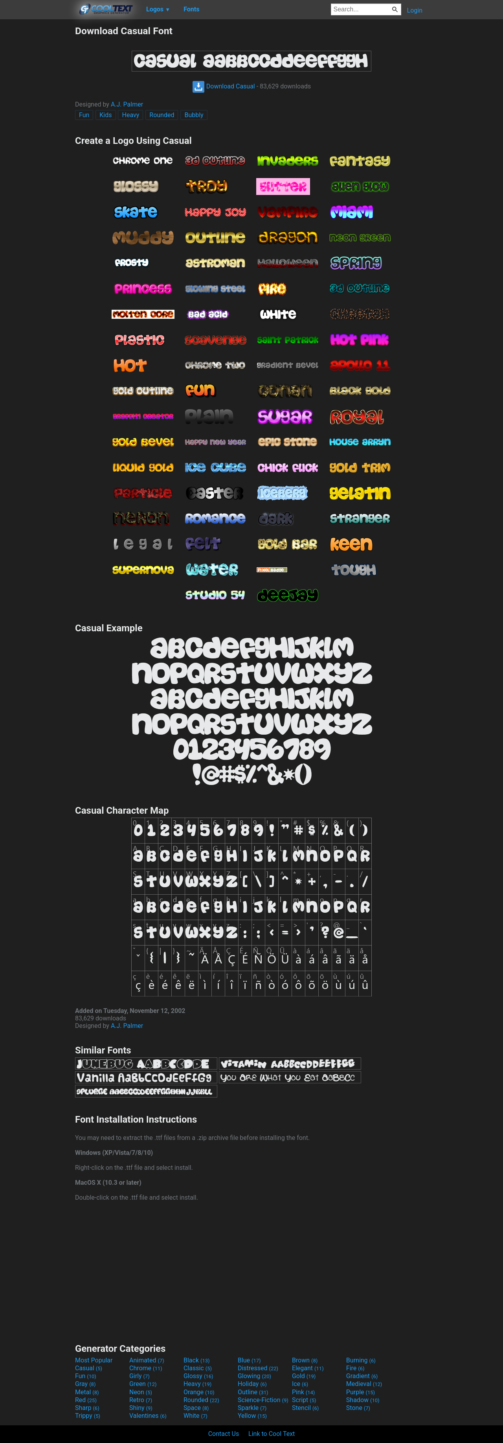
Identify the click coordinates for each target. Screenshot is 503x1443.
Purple (360, 1392)
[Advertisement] (37, 143)
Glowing (254, 1376)
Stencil (305, 1408)
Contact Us (223, 1433)
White (195, 1415)
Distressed (258, 1368)
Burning (361, 1360)
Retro (140, 1400)
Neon (140, 1392)
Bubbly (193, 115)
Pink (303, 1392)
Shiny (140, 1408)
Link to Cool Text (271, 1433)
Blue (249, 1360)
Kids (105, 115)
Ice (300, 1384)
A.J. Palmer (127, 104)
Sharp (87, 1408)
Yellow (252, 1415)
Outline (253, 1392)
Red (86, 1400)
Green (143, 1384)
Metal (87, 1392)
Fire (355, 1368)
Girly (139, 1376)
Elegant (308, 1368)
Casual (88, 1368)
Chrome (145, 1368)
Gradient (362, 1376)
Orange (199, 1392)
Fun (84, 115)
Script (304, 1400)
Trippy (87, 1415)
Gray (85, 1384)
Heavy (130, 115)
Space (196, 1408)
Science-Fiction (263, 1400)
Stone (358, 1408)
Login (414, 10)
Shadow (363, 1400)
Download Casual (223, 86)
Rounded (161, 115)
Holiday (252, 1384)
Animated (146, 1360)
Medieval (364, 1384)
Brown (305, 1360)
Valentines (148, 1415)
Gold (304, 1376)
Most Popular (94, 1360)
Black (197, 1360)
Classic (198, 1368)
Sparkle (252, 1408)
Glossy (198, 1376)
